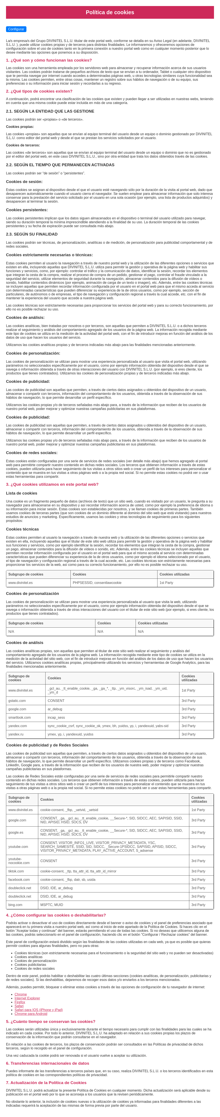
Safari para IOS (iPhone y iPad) (39, 1010)
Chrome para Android (31, 1014)
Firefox (20, 1002)
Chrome (21, 994)
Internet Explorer (27, 998)
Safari (19, 1006)
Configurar (16, 29)
